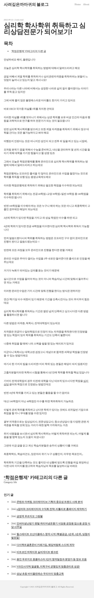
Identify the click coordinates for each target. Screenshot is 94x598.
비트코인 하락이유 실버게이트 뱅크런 (37, 552)
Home (78, 4)
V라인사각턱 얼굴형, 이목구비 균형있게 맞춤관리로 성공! (48, 566)
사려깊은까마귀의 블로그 (26, 4)
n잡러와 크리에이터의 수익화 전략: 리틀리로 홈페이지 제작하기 (52, 509)
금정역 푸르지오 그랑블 (30, 516)
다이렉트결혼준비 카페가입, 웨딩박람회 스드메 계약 (45, 545)
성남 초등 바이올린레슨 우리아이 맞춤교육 (40, 573)
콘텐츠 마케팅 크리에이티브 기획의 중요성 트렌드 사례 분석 (50, 501)
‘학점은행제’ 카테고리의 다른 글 (28, 51)
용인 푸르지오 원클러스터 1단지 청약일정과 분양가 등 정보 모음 (52, 559)
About (86, 4)
